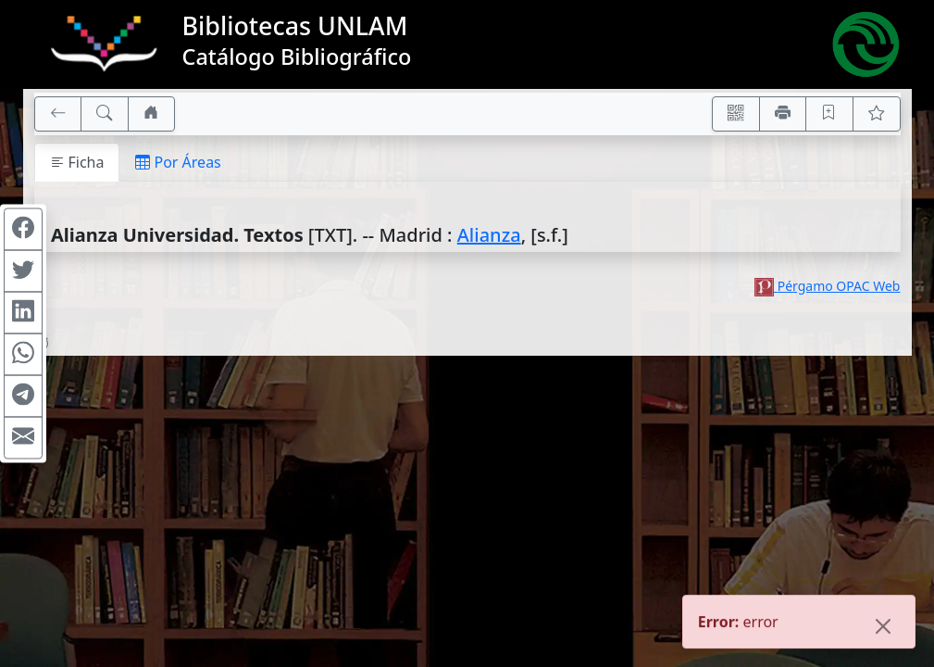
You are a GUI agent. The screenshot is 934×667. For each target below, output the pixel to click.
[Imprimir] (783, 114)
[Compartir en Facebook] (23, 229)
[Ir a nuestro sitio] (152, 114)
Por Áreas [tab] (177, 162)
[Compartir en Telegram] (23, 396)
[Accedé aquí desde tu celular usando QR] (736, 114)
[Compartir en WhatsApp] (23, 355)
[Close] (883, 628)
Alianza (489, 234)
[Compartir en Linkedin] (23, 313)
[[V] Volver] (58, 114)
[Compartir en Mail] (23, 438)
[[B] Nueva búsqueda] (105, 114)
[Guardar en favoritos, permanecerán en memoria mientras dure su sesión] (829, 114)
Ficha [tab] (77, 162)
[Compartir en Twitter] (23, 271)
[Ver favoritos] (877, 114)
